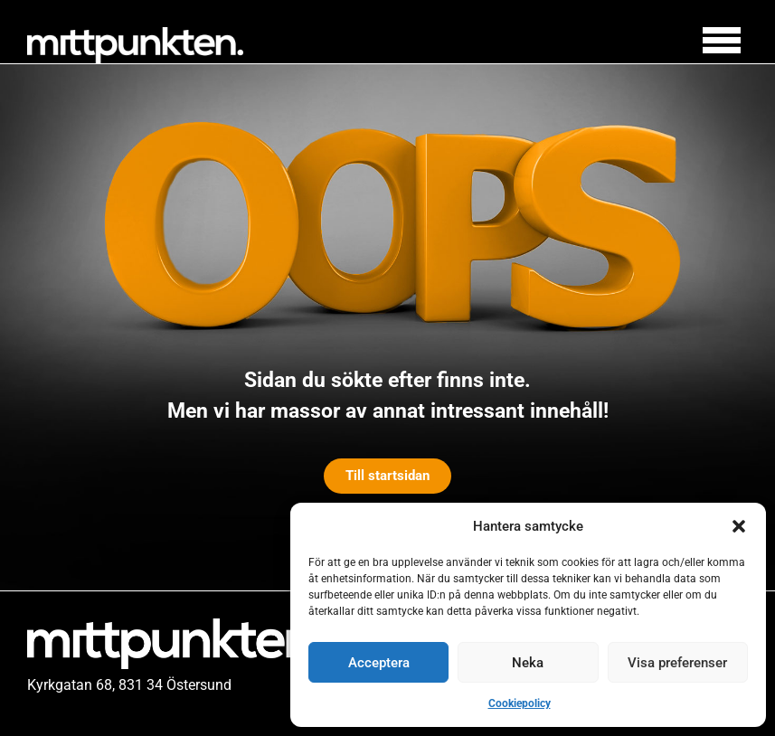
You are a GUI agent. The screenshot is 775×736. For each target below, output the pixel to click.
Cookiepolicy (519, 703)
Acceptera (379, 663)
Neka (527, 663)
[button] (739, 526)
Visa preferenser (677, 663)
